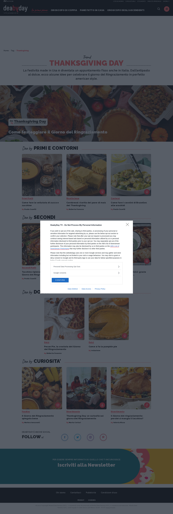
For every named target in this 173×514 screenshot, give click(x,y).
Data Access (86, 289)
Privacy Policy (100, 289)
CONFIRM (63, 280)
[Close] (128, 225)
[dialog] (86, 257)
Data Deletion (73, 289)
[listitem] (87, 266)
